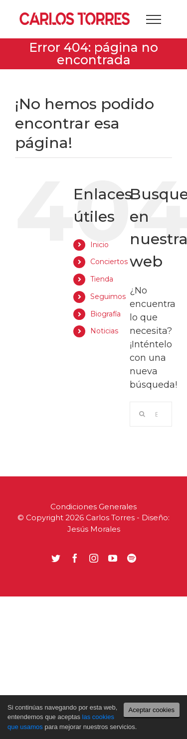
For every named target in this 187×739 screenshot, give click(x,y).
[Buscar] (142, 414)
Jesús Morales (93, 529)
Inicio (99, 244)
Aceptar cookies (152, 710)
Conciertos (109, 261)
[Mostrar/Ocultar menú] (153, 19)
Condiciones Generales (93, 506)
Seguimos (108, 296)
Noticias (104, 330)
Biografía (105, 313)
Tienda (101, 279)
